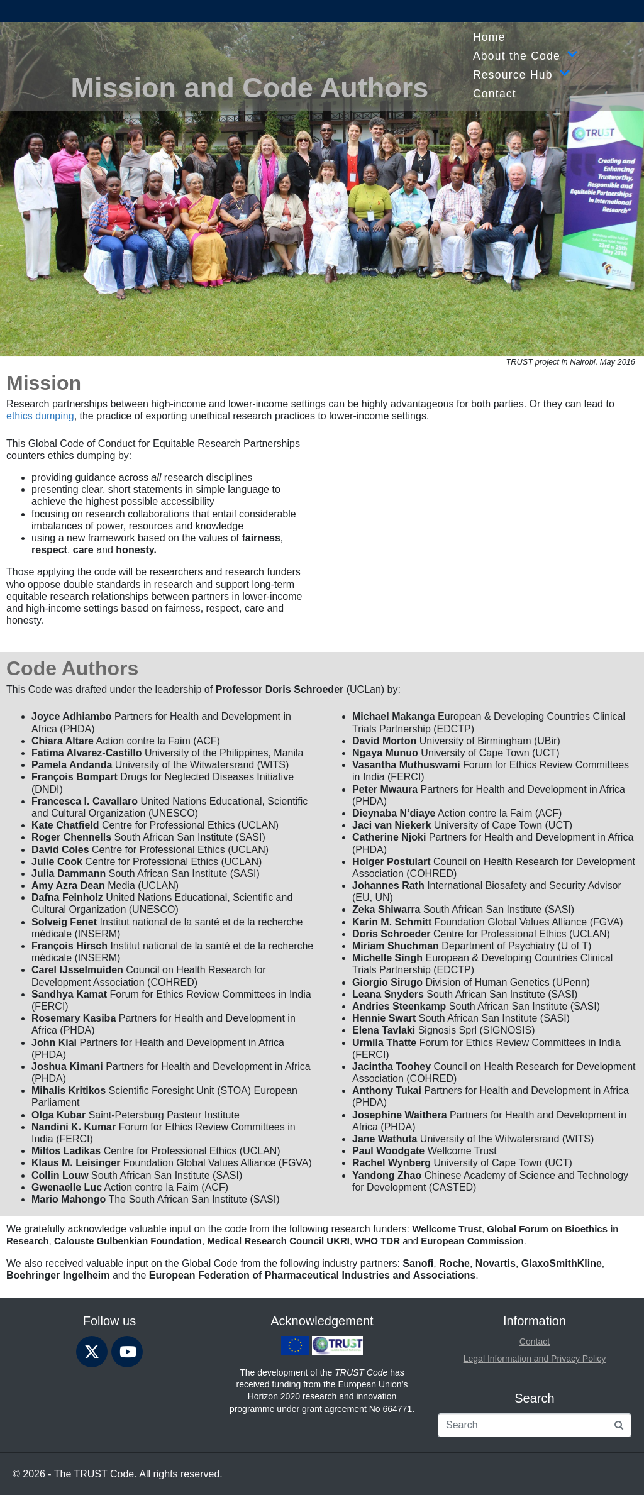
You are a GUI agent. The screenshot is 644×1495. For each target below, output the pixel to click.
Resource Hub (521, 75)
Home (489, 37)
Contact (494, 93)
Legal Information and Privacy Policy (535, 1359)
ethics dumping (40, 416)
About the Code (525, 56)
